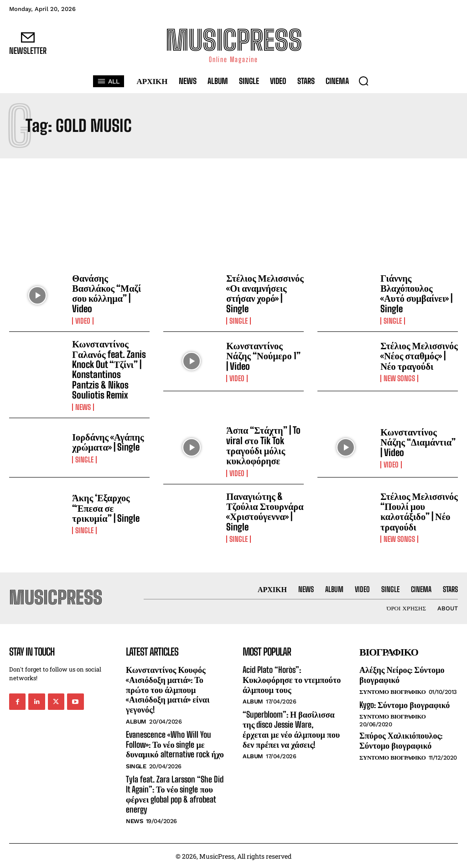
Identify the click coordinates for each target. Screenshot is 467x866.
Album (136, 718)
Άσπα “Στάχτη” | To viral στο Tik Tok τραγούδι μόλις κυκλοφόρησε (263, 443)
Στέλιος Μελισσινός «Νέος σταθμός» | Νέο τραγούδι (418, 355)
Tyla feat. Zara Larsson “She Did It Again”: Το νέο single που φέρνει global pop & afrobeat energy (174, 791)
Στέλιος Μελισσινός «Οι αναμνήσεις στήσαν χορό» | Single (264, 293)
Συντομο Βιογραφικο (392, 688)
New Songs (399, 377)
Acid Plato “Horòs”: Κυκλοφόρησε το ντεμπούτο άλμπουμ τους (291, 677)
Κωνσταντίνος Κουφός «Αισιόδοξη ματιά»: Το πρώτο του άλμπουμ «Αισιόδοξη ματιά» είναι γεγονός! (167, 686)
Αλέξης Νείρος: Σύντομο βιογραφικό (401, 672)
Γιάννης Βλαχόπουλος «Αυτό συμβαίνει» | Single (418, 289)
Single (238, 320)
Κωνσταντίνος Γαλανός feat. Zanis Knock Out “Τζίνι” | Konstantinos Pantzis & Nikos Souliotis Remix (110, 368)
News (83, 405)
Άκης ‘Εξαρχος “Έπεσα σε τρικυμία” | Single (105, 505)
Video (82, 320)
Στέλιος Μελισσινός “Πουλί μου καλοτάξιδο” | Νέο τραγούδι (418, 509)
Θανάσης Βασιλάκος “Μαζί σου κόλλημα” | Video (106, 293)
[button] (363, 81)
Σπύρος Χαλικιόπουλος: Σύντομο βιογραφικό (400, 738)
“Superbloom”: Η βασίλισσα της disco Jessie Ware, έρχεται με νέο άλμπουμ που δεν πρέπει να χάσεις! (291, 726)
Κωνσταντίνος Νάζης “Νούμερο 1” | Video (264, 355)
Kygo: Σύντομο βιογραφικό (404, 702)
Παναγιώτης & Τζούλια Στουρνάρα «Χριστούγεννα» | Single (264, 509)
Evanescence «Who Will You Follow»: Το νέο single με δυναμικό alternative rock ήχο (174, 741)
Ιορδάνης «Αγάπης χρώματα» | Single (107, 440)
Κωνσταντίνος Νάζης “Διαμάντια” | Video (417, 440)
